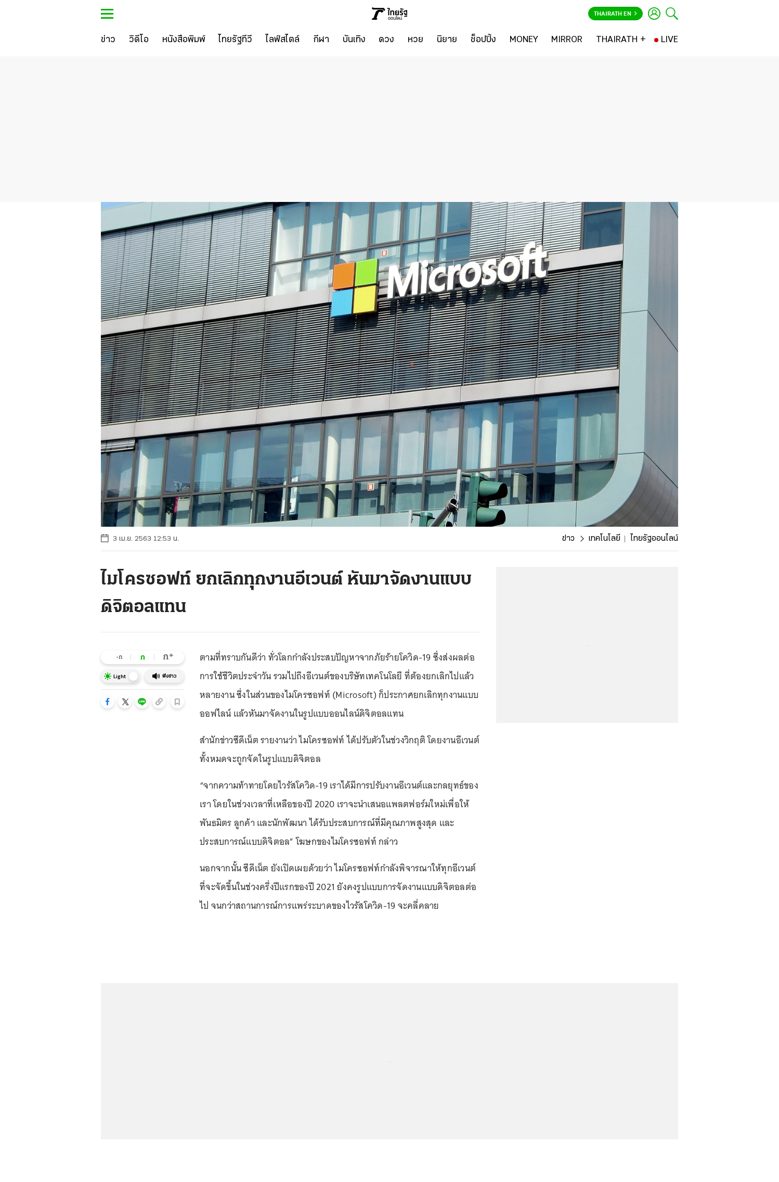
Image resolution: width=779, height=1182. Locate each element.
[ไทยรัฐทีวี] (235, 40)
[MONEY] (524, 40)
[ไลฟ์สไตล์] (283, 40)
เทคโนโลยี (604, 539)
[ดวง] (386, 40)
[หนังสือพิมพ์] (183, 40)
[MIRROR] (566, 40)
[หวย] (415, 40)
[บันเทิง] (354, 40)
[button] (107, 701)
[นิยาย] (447, 40)
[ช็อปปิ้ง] (483, 40)
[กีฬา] (321, 40)
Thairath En (615, 14)
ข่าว (568, 539)
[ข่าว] (108, 40)
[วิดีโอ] (139, 40)
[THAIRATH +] (621, 40)
